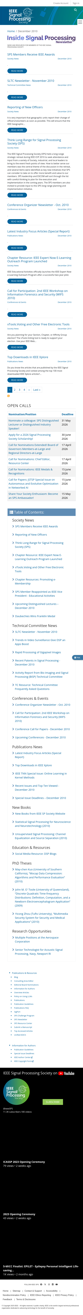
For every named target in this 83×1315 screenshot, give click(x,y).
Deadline (67, 414)
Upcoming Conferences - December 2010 (40, 737)
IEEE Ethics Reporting (40, 1295)
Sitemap (16, 1291)
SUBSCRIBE (53, 1102)
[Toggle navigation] (80, 22)
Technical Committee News (19, 85)
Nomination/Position (24, 414)
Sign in (76, 3)
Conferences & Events (16, 209)
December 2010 (64, 58)
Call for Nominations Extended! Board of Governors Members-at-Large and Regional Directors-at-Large (33, 449)
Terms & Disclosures (26, 1299)
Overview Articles (21, 992)
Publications (19, 1000)
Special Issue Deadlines (24, 1053)
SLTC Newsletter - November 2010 (36, 632)
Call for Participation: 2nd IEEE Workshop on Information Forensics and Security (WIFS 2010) (42, 717)
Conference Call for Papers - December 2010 (42, 729)
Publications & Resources (24, 973)
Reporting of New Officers (31, 534)
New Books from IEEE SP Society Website (40, 813)
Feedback (7, 1299)
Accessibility (52, 1291)
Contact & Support (33, 1291)
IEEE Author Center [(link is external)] (23, 1057)
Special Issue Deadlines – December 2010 (40, 798)
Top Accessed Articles (23, 1031)
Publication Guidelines (23, 1004)
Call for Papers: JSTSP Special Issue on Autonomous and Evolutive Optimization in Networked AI (33, 483)
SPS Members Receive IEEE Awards (36, 526)
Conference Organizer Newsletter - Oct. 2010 (42, 705)
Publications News (15, 235)
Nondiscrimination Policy (14, 1295)
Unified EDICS (20, 1035)
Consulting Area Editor (23, 981)
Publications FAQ (21, 1008)
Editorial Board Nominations (26, 985)
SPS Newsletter (20, 1019)
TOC (77, 657)
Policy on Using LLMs (23, 996)
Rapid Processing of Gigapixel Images (38, 652)
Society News (13, 58)
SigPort (17, 1011)
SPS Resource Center (23, 1023)
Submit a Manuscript (23, 1027)
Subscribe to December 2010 (8, 396)
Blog (16, 977)
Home (11, 31)
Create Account (60, 3)
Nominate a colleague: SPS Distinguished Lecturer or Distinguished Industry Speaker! (34, 424)
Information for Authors (24, 988)
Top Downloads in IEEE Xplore (33, 765)
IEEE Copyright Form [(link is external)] (24, 1061)
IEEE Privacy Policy (64, 1295)
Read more (17, 70)
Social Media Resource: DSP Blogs (36, 854)
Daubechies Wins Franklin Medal (35, 616)
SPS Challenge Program (24, 1015)
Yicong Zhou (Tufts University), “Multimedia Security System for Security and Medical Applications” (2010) (41, 918)
